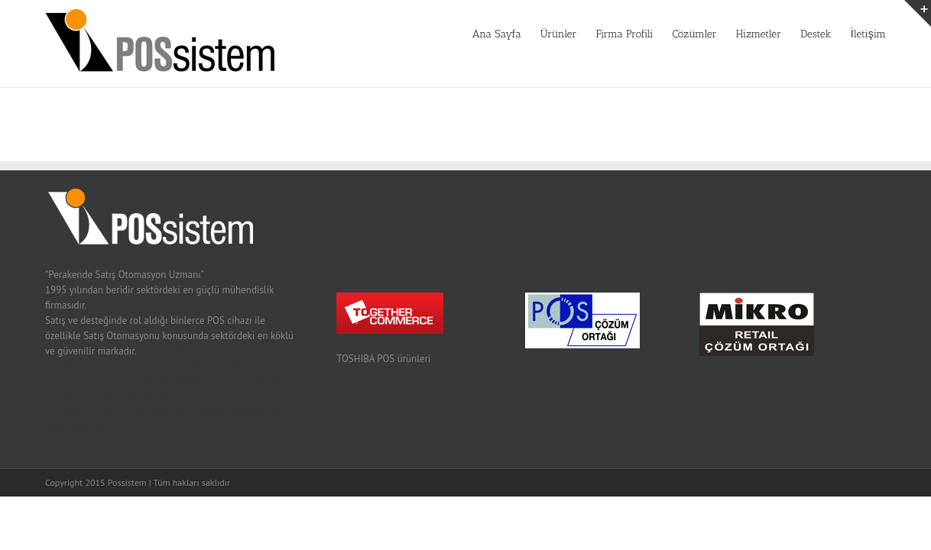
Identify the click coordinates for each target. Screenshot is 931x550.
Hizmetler (735, 34)
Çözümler (659, 34)
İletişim (868, 34)
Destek (804, 34)
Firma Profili (579, 34)
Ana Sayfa (428, 34)
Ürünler (501, 34)
